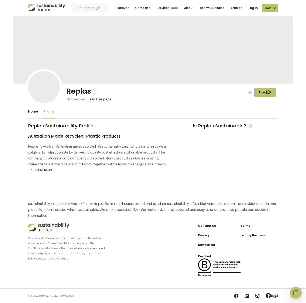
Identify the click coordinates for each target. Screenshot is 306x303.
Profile (49, 111)
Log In (253, 8)
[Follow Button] (265, 92)
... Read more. (43, 170)
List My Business (212, 8)
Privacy (204, 235)
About (189, 8)
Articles (236, 8)
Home (33, 111)
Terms (245, 226)
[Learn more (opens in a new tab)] (250, 126)
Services (163, 8)
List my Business (253, 235)
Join (268, 8)
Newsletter (206, 245)
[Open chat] (296, 293)
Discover (122, 8)
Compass (142, 8)
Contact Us (207, 226)
